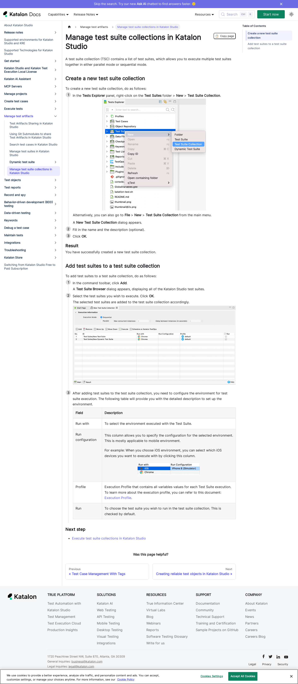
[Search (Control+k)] (237, 14)
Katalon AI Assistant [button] (17, 79)
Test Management (61, 617)
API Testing (105, 617)
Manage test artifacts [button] (18, 116)
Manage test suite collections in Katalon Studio (31, 171)
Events (250, 610)
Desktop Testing (110, 630)
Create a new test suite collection (263, 35)
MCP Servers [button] (13, 86)
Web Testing (106, 610)
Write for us (155, 643)
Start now (271, 14)
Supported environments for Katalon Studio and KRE (28, 41)
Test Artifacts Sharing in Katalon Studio (31, 125)
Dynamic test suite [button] (22, 162)
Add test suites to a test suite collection (267, 46)
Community (205, 610)
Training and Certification (216, 623)
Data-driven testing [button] (17, 213)
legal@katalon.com (81, 666)
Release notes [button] (13, 32)
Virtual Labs (155, 610)
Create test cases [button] (16, 101)
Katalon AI (105, 603)
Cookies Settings (212, 676)
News (249, 617)
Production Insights (62, 630)
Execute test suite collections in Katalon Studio (109, 538)
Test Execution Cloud (64, 623)
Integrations (106, 643)
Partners (251, 623)
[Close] (291, 676)
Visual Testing (108, 636)
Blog (149, 617)
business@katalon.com (86, 661)
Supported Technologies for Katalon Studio (28, 52)
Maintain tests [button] (13, 235)
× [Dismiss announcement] (281, 4)
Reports (152, 630)
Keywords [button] (10, 220)
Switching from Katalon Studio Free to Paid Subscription (29, 266)
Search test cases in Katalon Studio (33, 144)
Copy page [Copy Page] (224, 36)
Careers (251, 630)
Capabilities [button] (56, 14)
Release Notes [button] (84, 14)
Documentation (208, 603)
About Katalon (256, 603)
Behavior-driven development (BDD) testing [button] (28, 204)
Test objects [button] (12, 180)
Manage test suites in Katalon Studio (29, 153)
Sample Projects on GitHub (217, 630)
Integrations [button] (12, 242)
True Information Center (165, 603)
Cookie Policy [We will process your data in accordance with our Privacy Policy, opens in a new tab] (125, 679)
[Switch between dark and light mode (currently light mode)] (291, 14)
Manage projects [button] (15, 93)
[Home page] (69, 27)
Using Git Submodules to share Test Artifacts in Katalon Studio (30, 135)
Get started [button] (11, 61)
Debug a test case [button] (16, 227)
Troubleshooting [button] (15, 250)
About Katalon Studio (18, 25)
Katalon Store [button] (13, 257)
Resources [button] (203, 14)
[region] (149, 676)
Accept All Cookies (243, 676)
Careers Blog (255, 636)
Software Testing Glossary (167, 636)
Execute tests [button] (13, 108)
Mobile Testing (108, 623)
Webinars (153, 623)
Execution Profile (118, 498)
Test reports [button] (12, 187)
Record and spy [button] (15, 195)
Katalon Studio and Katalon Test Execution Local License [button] (25, 70)
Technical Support (210, 617)
